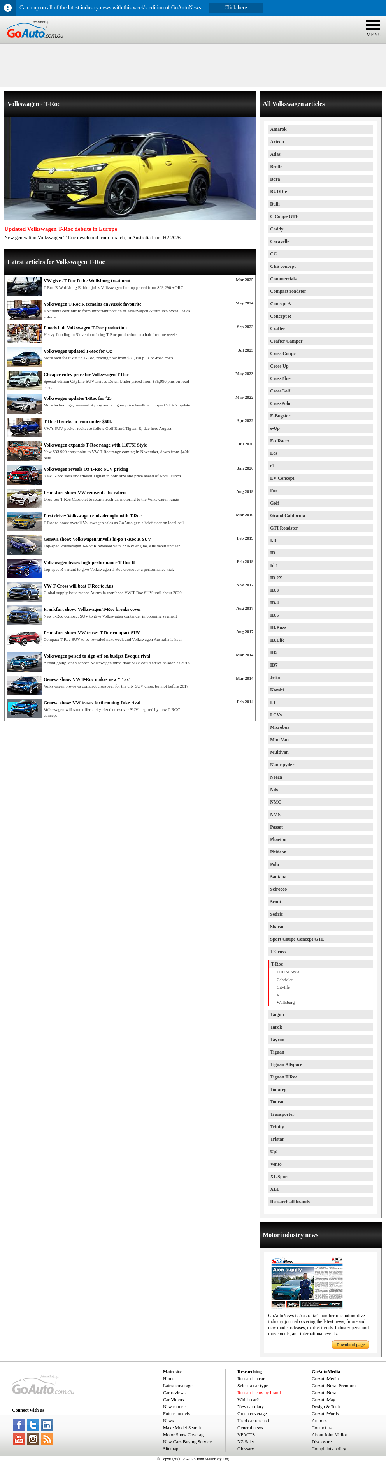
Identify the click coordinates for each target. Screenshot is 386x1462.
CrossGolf (280, 391)
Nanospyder (282, 764)
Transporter (282, 1114)
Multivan (279, 752)
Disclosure (322, 1441)
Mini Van (279, 739)
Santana (278, 877)
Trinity (277, 1126)
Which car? (248, 1399)
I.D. (273, 540)
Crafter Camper (286, 341)
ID (272, 553)
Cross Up (279, 366)
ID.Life (277, 640)
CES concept (283, 266)
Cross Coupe (282, 353)
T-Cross (278, 951)
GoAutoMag (323, 1399)
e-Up (275, 428)
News (168, 1420)
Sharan (277, 926)
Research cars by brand (259, 1392)
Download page (351, 1344)
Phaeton (278, 839)
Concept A (280, 303)
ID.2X (276, 578)
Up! (273, 1151)
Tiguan (277, 1052)
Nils (274, 789)
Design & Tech (326, 1406)
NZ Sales (245, 1441)
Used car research (253, 1420)
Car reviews (174, 1392)
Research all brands (290, 1201)
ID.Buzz (278, 627)
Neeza (276, 777)
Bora (275, 179)
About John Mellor (329, 1434)
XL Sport (279, 1176)
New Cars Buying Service (187, 1441)
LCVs (276, 715)
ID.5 (274, 615)
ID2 (273, 652)
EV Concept (282, 478)
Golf (274, 503)
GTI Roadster (284, 528)
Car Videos (173, 1399)
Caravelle (279, 241)
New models (174, 1406)
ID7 (273, 665)
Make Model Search (182, 1427)
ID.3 (274, 590)
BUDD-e (278, 191)
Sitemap (170, 1448)
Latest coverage (178, 1385)
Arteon (277, 141)
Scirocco (278, 889)
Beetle (276, 166)
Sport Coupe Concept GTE (297, 939)
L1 (272, 702)
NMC (275, 802)
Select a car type (252, 1385)
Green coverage (252, 1413)
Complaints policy (329, 1448)
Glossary (245, 1448)
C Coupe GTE (284, 216)
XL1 (274, 1189)
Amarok (278, 129)
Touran (277, 1102)
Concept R (280, 316)
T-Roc (277, 964)
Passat (276, 827)
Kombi (277, 690)
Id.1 (274, 565)
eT (272, 465)
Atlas (275, 154)
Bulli (275, 204)
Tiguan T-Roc (283, 1077)
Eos (273, 453)
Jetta (275, 677)
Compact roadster (288, 291)
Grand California (287, 515)
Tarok (276, 1027)
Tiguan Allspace (286, 1064)
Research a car (251, 1378)
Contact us (322, 1427)
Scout (275, 901)
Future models (176, 1413)
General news (250, 1427)
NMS (275, 814)
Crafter (277, 328)
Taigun (277, 1014)
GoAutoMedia (325, 1378)
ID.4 (274, 602)
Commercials (283, 278)
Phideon (278, 852)
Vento (276, 1164)
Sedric (276, 914)
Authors (319, 1420)
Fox (273, 490)
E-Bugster (280, 416)
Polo (274, 864)
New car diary (250, 1406)
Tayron (277, 1039)
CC (273, 254)
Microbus (279, 727)
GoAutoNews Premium (334, 1385)
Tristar (277, 1139)
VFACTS (246, 1434)
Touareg (278, 1089)
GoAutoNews (324, 1392)
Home (168, 1378)
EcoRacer (280, 440)
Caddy (276, 229)
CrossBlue (280, 378)
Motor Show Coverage (184, 1434)
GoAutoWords (325, 1413)
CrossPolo (280, 403)
